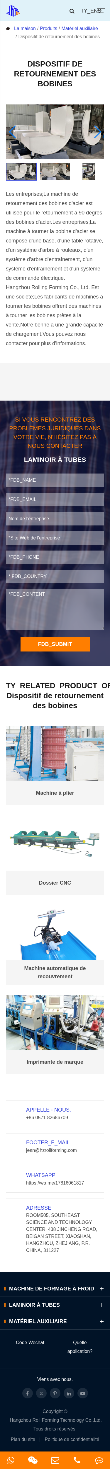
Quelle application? (79, 1347)
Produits (48, 28)
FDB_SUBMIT (55, 644)
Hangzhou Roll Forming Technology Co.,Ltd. (56, 1420)
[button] (13, 131)
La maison (25, 28)
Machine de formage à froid (57, 1288)
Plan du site (23, 1439)
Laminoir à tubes (57, 1305)
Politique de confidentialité (72, 1439)
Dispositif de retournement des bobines (59, 36)
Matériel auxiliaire (79, 28)
